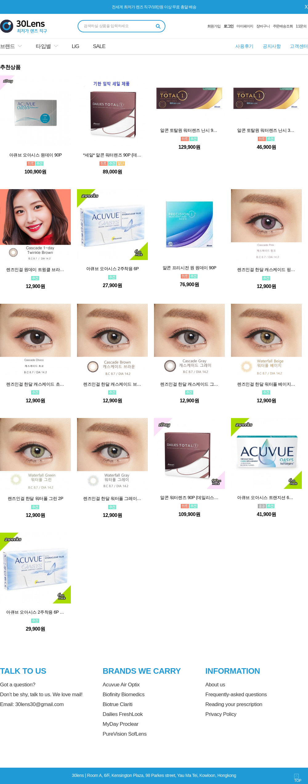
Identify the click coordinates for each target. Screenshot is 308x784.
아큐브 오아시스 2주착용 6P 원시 (35, 612)
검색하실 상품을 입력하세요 (106, 26)
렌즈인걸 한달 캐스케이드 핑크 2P (266, 269)
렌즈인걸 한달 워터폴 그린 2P (35, 498)
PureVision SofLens (125, 734)
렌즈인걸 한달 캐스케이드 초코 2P (35, 384)
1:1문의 (301, 26)
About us (215, 685)
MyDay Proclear (120, 724)
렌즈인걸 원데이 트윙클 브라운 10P (35, 269)
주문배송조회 (283, 26)
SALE (99, 46)
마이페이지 (245, 26)
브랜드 (7, 46)
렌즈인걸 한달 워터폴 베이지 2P (266, 384)
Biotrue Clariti (117, 704)
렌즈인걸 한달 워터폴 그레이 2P (112, 498)
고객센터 (299, 46)
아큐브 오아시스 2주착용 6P (112, 268)
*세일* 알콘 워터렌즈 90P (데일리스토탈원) (112, 154)
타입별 (43, 46)
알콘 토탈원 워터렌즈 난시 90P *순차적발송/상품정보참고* (189, 130)
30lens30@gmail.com (39, 704)
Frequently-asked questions (236, 694)
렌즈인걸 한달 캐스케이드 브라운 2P (112, 384)
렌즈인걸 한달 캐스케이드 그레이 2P (189, 384)
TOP (297, 778)
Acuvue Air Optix (121, 685)
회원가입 (214, 26)
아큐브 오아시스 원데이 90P (35, 154)
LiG (75, 46)
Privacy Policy (221, 714)
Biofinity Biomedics (123, 694)
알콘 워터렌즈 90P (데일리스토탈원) (189, 497)
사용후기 (244, 46)
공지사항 (272, 46)
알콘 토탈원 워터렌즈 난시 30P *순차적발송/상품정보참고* (266, 130)
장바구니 (263, 26)
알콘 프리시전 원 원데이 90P (189, 267)
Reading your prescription (233, 704)
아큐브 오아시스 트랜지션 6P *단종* (266, 497)
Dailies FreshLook (123, 714)
